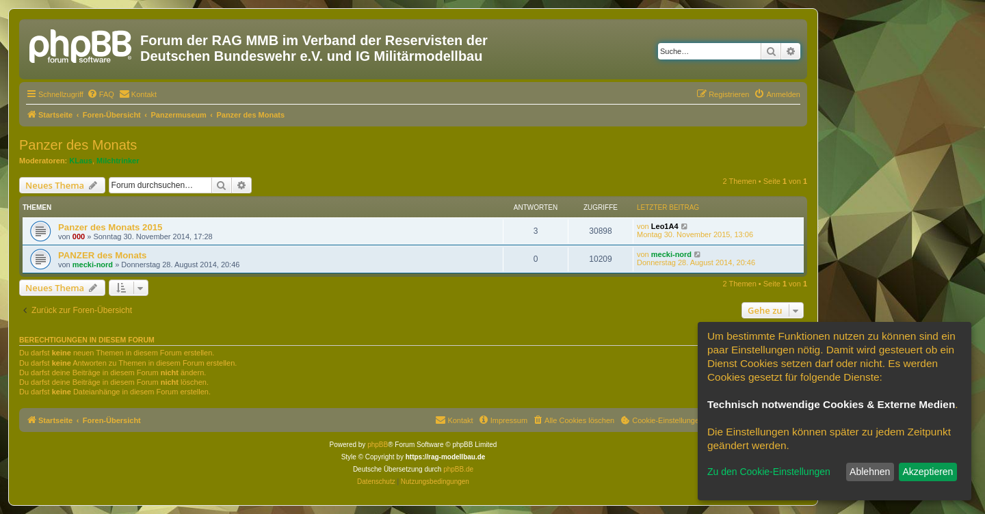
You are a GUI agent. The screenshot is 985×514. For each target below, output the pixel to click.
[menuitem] (100, 94)
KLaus (80, 161)
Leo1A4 (665, 226)
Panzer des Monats (78, 144)
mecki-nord (93, 264)
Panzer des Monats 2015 (110, 227)
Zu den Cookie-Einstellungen (768, 471)
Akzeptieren (927, 471)
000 (79, 236)
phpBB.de (458, 469)
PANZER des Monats (102, 255)
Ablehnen (870, 471)
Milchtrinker (117, 161)
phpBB (377, 444)
